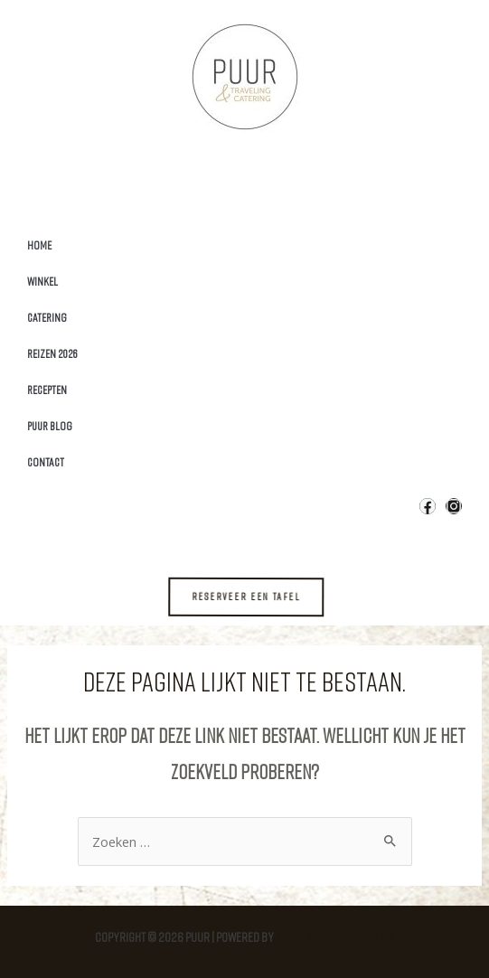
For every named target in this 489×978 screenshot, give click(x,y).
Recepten (47, 389)
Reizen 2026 (52, 353)
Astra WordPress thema (335, 937)
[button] (257, 596)
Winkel (42, 281)
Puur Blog (49, 425)
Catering (47, 317)
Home (39, 245)
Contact (45, 462)
